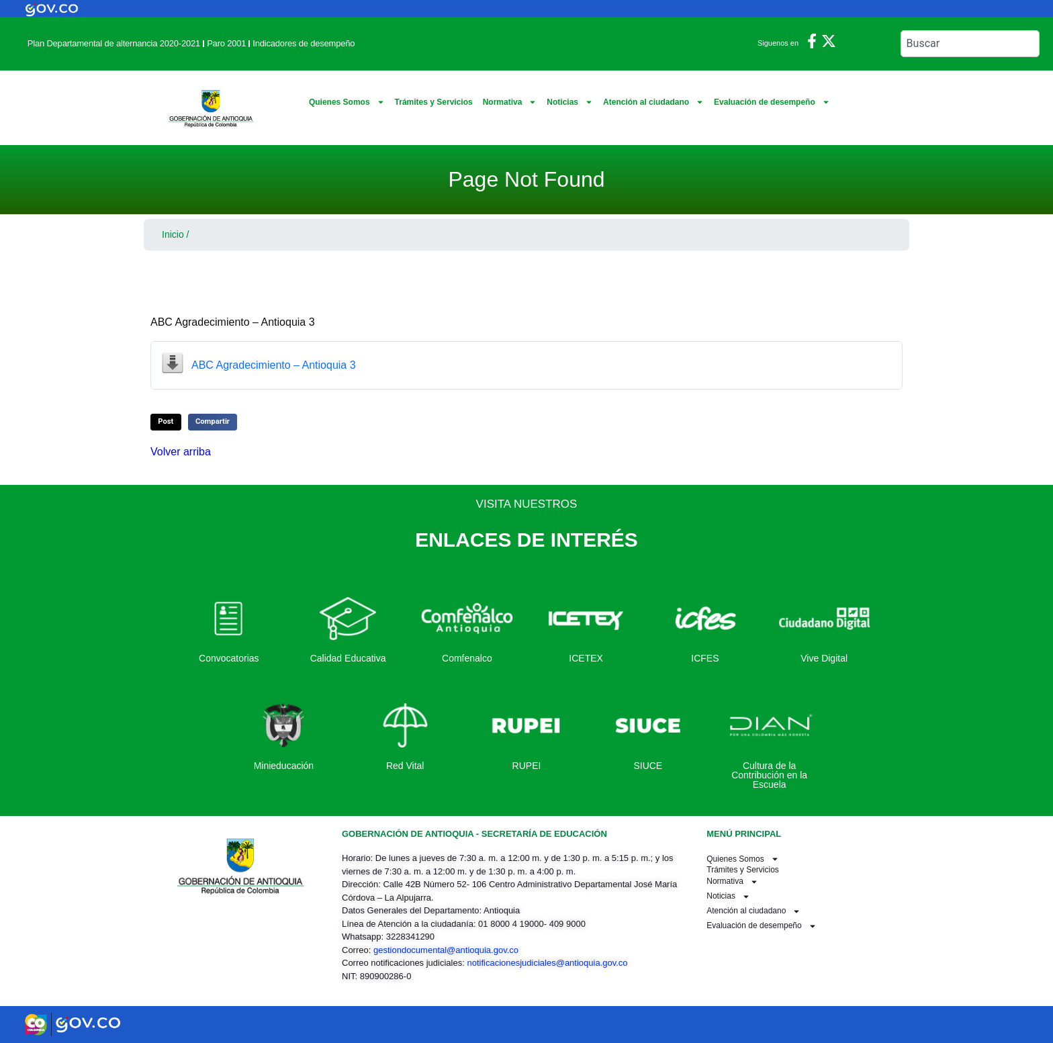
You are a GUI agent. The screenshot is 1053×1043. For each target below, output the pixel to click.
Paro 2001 (226, 43)
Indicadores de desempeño (304, 43)
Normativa (510, 102)
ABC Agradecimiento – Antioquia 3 (273, 365)
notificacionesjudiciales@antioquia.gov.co (547, 963)
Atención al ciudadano (653, 102)
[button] (165, 422)
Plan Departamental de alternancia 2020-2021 (114, 43)
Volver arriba (180, 451)
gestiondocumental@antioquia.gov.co (445, 950)
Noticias (570, 102)
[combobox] (970, 43)
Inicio (173, 234)
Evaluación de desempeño (772, 102)
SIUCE (647, 765)
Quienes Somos (347, 102)
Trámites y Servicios (434, 102)
